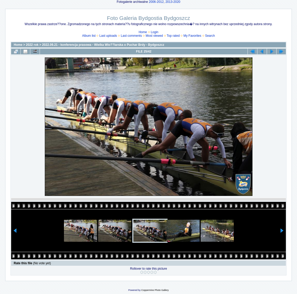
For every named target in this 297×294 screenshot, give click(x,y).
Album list (89, 36)
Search (210, 36)
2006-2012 (156, 2)
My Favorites (192, 36)
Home (143, 32)
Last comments (131, 36)
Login (154, 32)
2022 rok (32, 45)
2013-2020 (172, 2)
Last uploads (108, 36)
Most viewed (154, 36)
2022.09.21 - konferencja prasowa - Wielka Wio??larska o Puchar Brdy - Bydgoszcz (103, 45)
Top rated (173, 36)
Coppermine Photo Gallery (155, 290)
